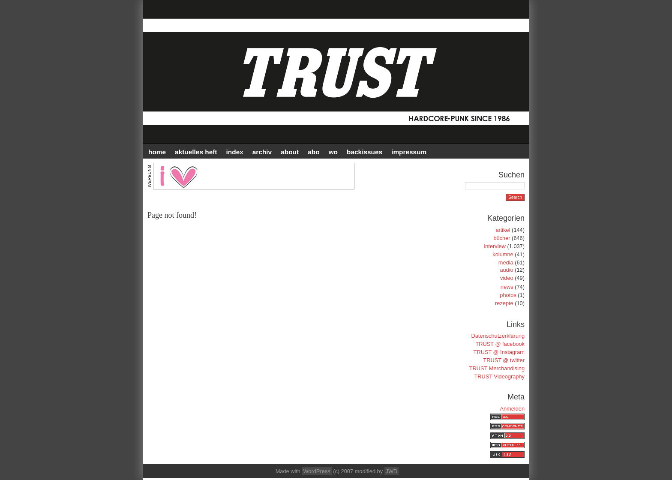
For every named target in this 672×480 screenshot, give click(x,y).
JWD (392, 471)
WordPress (316, 471)
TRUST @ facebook (500, 344)
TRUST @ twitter (504, 360)
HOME (157, 152)
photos (508, 295)
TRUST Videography (499, 376)
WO (333, 152)
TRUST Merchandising (497, 368)
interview (495, 246)
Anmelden (512, 408)
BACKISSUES (364, 152)
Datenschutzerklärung (498, 336)
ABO (313, 152)
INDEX (234, 152)
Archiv (262, 152)
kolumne (502, 254)
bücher (501, 238)
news (507, 287)
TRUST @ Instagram (499, 352)
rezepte (504, 303)
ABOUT (290, 152)
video (506, 278)
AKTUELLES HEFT (196, 152)
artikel (502, 230)
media (505, 262)
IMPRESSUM (408, 152)
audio (506, 270)
